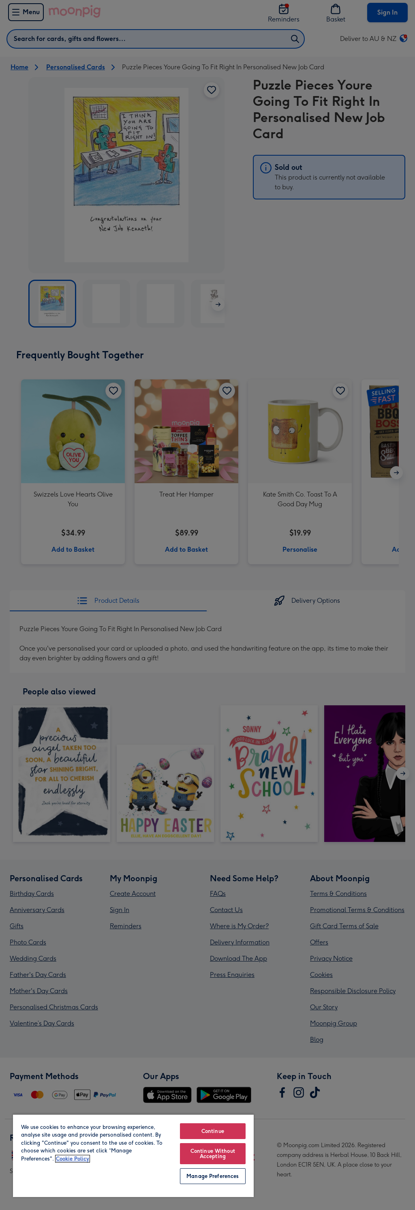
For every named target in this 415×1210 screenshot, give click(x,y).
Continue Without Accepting (212, 1153)
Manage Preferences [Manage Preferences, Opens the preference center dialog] (212, 1176)
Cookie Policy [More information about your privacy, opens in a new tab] (72, 1159)
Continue (212, 1131)
